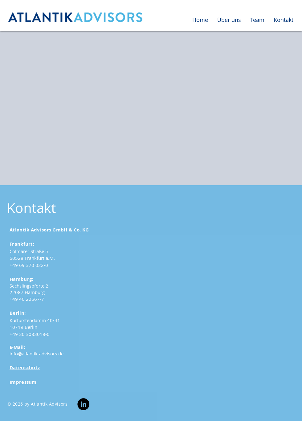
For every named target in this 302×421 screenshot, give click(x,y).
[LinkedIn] (83, 404)
